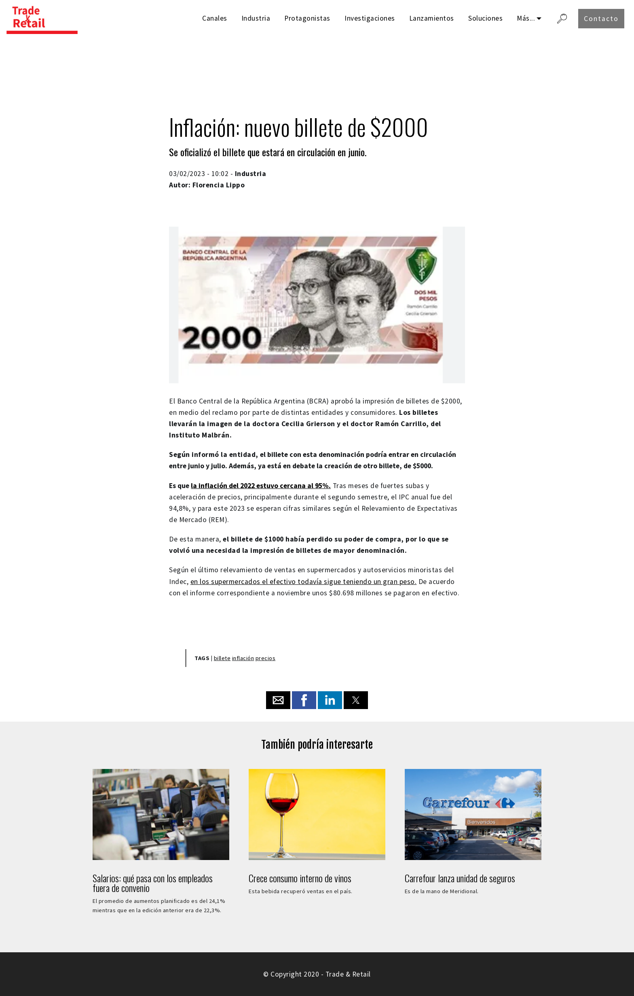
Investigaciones (369, 18)
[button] (278, 700)
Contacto (601, 18)
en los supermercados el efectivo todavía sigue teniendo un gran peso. (303, 581)
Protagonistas (307, 18)
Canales (214, 18)
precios (266, 658)
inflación (243, 658)
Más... (526, 18)
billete (222, 658)
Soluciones (485, 18)
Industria (256, 18)
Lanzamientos (431, 18)
